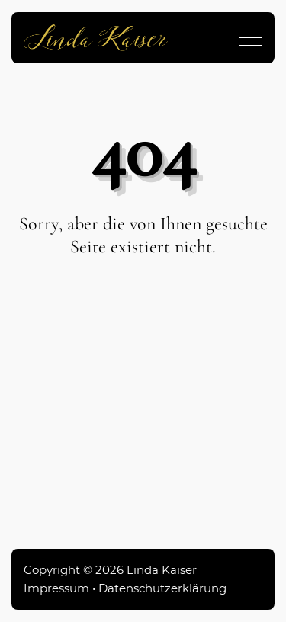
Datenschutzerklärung (162, 588)
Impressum (56, 588)
